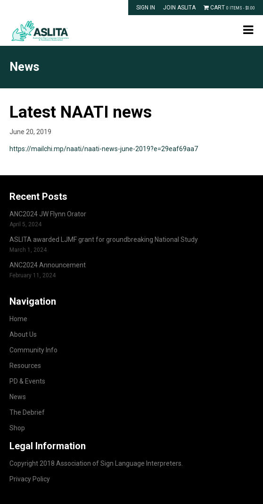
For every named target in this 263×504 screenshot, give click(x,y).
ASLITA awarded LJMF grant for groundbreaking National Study (103, 239)
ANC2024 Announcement (47, 265)
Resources (25, 365)
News (17, 397)
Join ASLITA (179, 7)
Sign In (145, 7)
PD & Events (27, 381)
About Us (23, 334)
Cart (229, 7)
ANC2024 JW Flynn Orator (47, 214)
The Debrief (27, 412)
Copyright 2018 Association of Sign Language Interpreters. (96, 463)
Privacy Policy (29, 479)
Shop (17, 428)
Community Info (33, 350)
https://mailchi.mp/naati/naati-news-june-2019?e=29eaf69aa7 (103, 149)
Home (18, 319)
